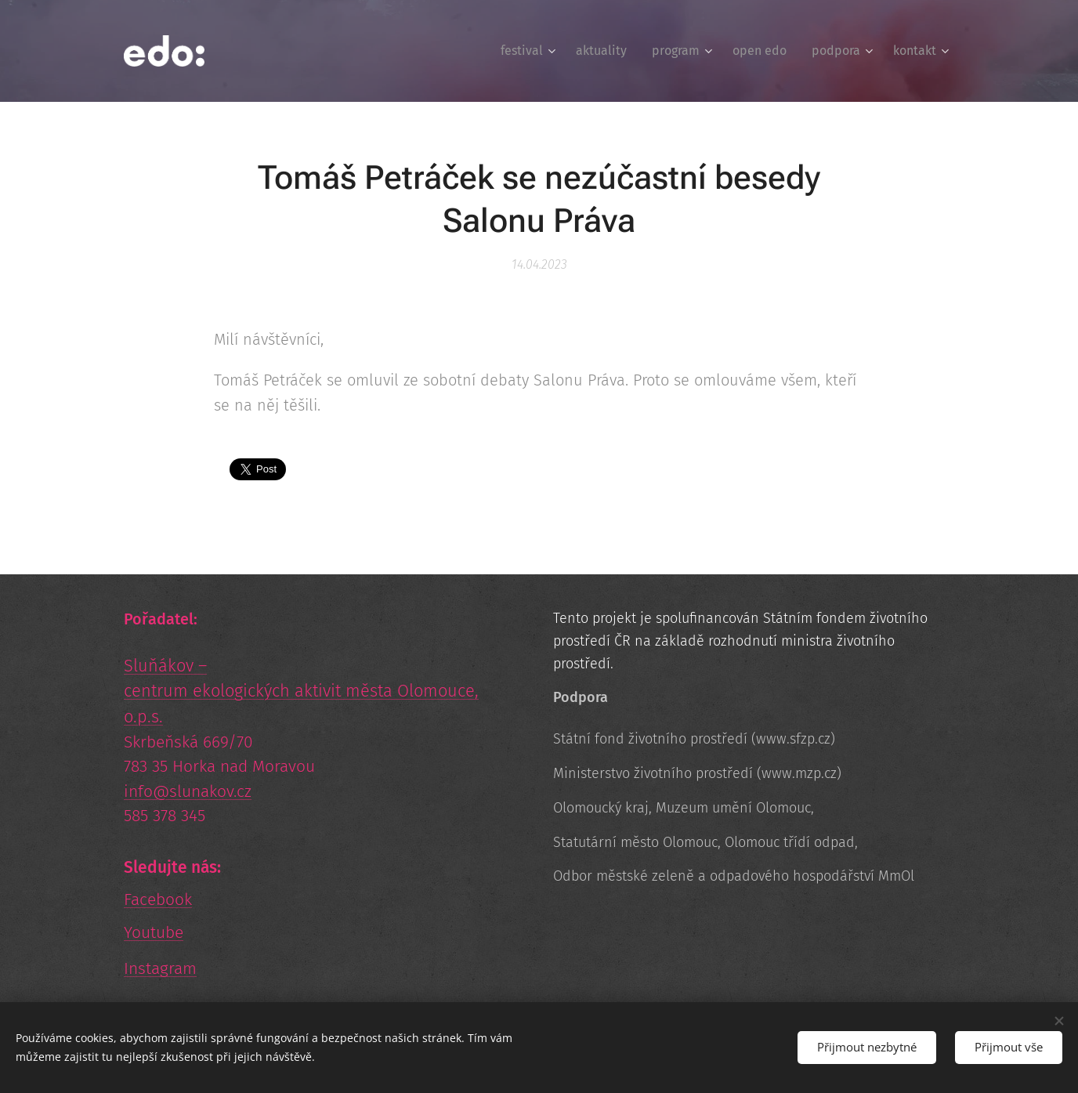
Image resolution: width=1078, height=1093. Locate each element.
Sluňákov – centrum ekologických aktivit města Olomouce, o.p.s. (301, 691)
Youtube (153, 932)
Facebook (158, 899)
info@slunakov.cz (187, 791)
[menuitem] (530, 51)
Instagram (160, 968)
